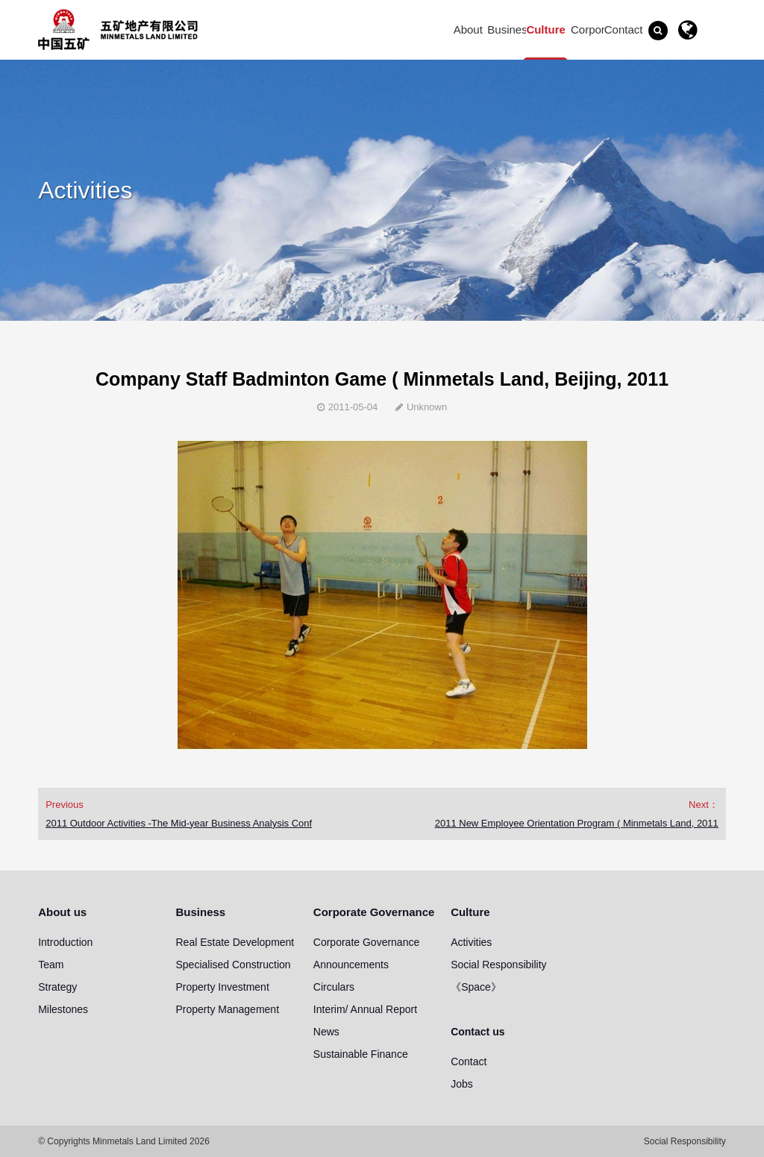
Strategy (57, 987)
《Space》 (476, 987)
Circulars (333, 987)
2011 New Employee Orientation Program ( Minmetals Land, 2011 (576, 823)
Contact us (623, 32)
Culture (546, 29)
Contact (468, 1061)
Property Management (228, 1009)
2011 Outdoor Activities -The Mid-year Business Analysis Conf (179, 823)
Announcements (351, 965)
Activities (471, 942)
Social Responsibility (498, 965)
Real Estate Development (235, 942)
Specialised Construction (233, 965)
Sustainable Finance (360, 1054)
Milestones (63, 1009)
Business (510, 29)
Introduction (65, 942)
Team (50, 965)
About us (468, 32)
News (326, 1032)
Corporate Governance (595, 32)
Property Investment (222, 987)
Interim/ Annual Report (365, 1009)
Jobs (462, 1084)
